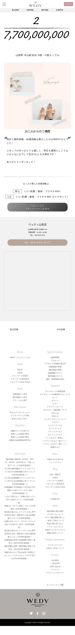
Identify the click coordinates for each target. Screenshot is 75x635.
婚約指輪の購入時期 (55, 511)
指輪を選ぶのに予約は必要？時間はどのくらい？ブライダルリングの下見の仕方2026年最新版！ (19, 555)
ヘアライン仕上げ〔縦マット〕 (55, 441)
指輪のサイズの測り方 (20, 431)
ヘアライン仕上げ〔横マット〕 (55, 444)
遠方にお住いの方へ (20, 419)
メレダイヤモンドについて (55, 419)
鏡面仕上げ (55, 447)
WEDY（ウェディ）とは (20, 357)
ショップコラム (55, 462)
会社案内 (55, 560)
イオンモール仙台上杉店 (20, 382)
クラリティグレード (55, 407)
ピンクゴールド (55, 428)
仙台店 (20, 369)
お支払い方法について (55, 548)
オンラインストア (55, 585)
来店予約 (68, 4)
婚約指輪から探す (20, 397)
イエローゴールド (55, 425)
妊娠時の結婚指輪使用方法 (20, 440)
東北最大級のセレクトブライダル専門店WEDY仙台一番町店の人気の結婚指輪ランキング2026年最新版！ (19, 515)
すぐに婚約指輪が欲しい (55, 517)
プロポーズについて (55, 514)
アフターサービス (55, 545)
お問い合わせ (55, 566)
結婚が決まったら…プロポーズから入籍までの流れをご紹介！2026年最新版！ (19, 524)
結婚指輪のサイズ (55, 373)
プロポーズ (55, 360)
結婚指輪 (30, 10)
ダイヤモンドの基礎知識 (55, 391)
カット (55, 397)
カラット (55, 401)
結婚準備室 (55, 357)
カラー (55, 404)
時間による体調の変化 (20, 434)
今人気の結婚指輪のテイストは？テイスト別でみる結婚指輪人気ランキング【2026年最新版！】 (19, 481)
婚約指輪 (44, 10)
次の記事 (61, 329)
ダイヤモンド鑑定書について (55, 410)
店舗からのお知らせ (55, 459)
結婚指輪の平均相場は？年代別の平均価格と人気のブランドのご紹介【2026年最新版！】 (19, 490)
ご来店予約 (55, 563)
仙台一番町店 (55, 474)
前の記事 (14, 329)
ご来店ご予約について (55, 520)
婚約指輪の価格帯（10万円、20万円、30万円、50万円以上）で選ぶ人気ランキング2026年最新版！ (20, 462)
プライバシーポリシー (55, 573)
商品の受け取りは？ (55, 524)
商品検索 (15, 10)
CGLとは (55, 413)
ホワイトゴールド (55, 435)
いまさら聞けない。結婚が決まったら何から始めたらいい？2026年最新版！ (19, 499)
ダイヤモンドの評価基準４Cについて (55, 394)
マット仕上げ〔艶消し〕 (55, 438)
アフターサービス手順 (20, 416)
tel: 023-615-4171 (37, 242)
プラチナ (55, 422)
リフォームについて (55, 527)
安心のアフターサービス (20, 412)
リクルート (55, 570)
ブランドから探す (20, 400)
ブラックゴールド (55, 432)
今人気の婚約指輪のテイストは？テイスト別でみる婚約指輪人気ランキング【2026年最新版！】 (19, 471)
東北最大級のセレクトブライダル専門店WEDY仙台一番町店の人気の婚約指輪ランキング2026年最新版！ (19, 534)
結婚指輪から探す (20, 394)
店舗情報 (59, 10)
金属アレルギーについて (55, 530)
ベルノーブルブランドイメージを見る (37, 207)
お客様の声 (55, 499)
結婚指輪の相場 (55, 367)
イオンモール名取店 (20, 376)
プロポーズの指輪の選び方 (55, 364)
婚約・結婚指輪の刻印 (55, 379)
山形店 (20, 373)
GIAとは (55, 416)
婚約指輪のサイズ (55, 376)
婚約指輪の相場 (55, 370)
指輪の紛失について (55, 533)
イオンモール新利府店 (20, 379)
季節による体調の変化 (20, 437)
